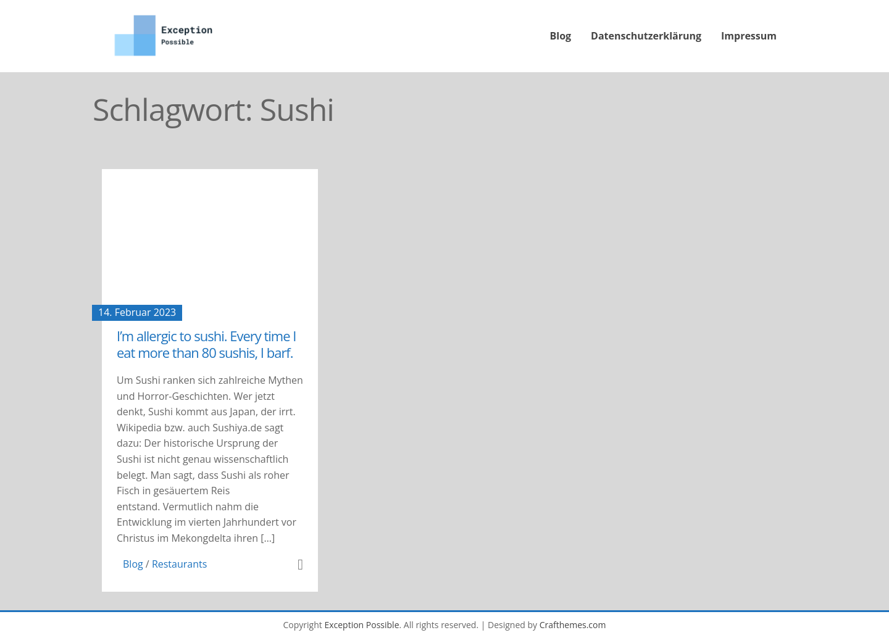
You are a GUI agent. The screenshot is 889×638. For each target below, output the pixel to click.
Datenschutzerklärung (646, 36)
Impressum (749, 36)
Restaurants (179, 564)
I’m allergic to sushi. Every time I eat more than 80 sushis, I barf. (206, 343)
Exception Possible (361, 625)
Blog (561, 36)
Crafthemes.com (573, 625)
